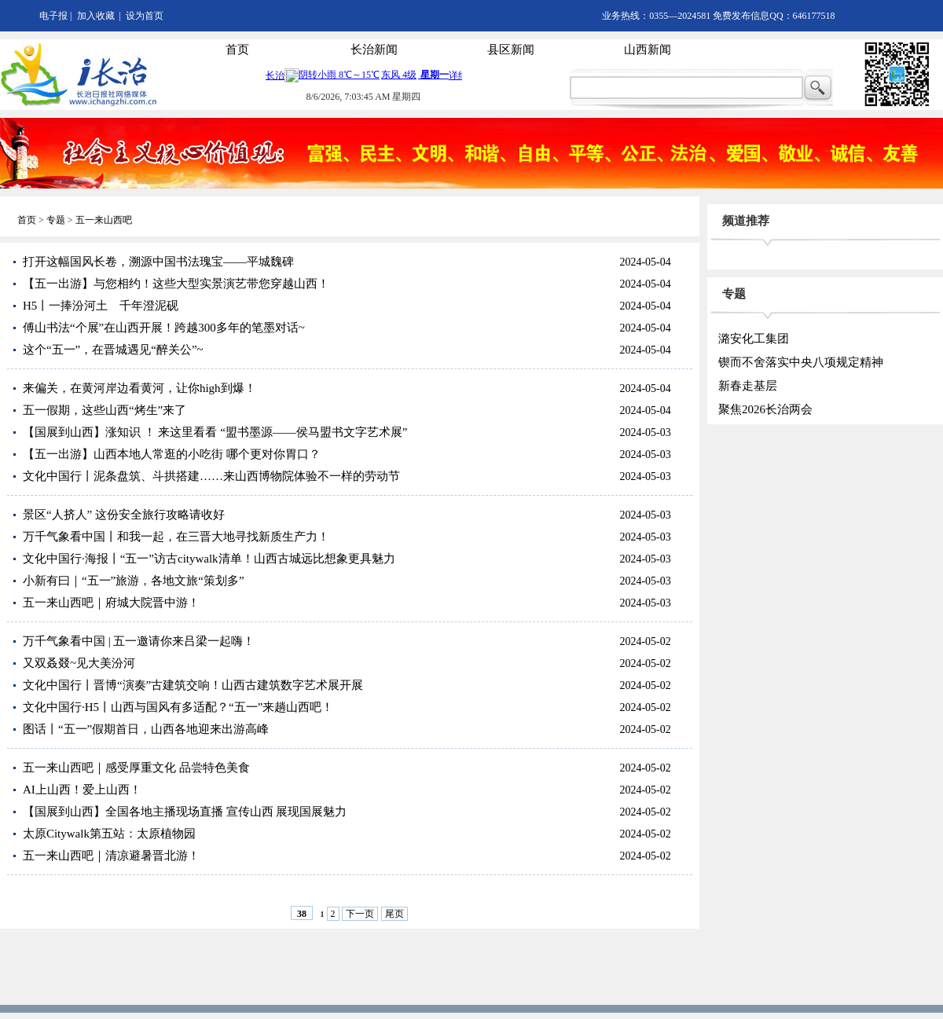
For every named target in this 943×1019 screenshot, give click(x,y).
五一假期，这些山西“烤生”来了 (104, 410)
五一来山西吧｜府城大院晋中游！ (111, 602)
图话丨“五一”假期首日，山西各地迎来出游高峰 (146, 729)
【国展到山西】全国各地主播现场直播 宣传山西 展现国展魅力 (185, 811)
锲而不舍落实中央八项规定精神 (800, 362)
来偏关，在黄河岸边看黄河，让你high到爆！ (139, 388)
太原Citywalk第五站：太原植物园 (109, 833)
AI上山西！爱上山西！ (82, 789)
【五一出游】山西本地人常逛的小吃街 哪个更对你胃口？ (172, 454)
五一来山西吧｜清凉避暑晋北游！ (111, 855)
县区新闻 (510, 49)
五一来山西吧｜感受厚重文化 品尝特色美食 (136, 767)
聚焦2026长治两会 (765, 409)
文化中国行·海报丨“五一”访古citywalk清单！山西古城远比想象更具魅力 (209, 558)
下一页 (360, 913)
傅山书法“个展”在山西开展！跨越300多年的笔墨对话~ (164, 327)
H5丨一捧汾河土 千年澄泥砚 (100, 305)
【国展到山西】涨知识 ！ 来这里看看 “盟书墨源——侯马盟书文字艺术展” (215, 432)
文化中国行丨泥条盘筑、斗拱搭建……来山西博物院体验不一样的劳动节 (211, 476)
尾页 (394, 913)
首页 (237, 49)
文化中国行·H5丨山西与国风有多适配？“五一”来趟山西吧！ (178, 707)
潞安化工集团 (753, 338)
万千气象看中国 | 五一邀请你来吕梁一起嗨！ (139, 641)
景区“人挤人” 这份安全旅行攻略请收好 (124, 514)
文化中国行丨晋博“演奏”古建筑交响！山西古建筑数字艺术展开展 (193, 685)
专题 (55, 219)
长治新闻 (374, 49)
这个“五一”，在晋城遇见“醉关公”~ (113, 349)
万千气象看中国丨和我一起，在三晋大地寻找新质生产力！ (176, 536)
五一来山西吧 (103, 219)
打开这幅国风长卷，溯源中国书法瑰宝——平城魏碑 (158, 261)
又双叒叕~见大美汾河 (79, 663)
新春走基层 (747, 385)
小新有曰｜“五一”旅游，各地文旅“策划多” (133, 580)
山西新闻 (647, 49)
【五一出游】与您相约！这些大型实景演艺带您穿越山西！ (176, 283)
